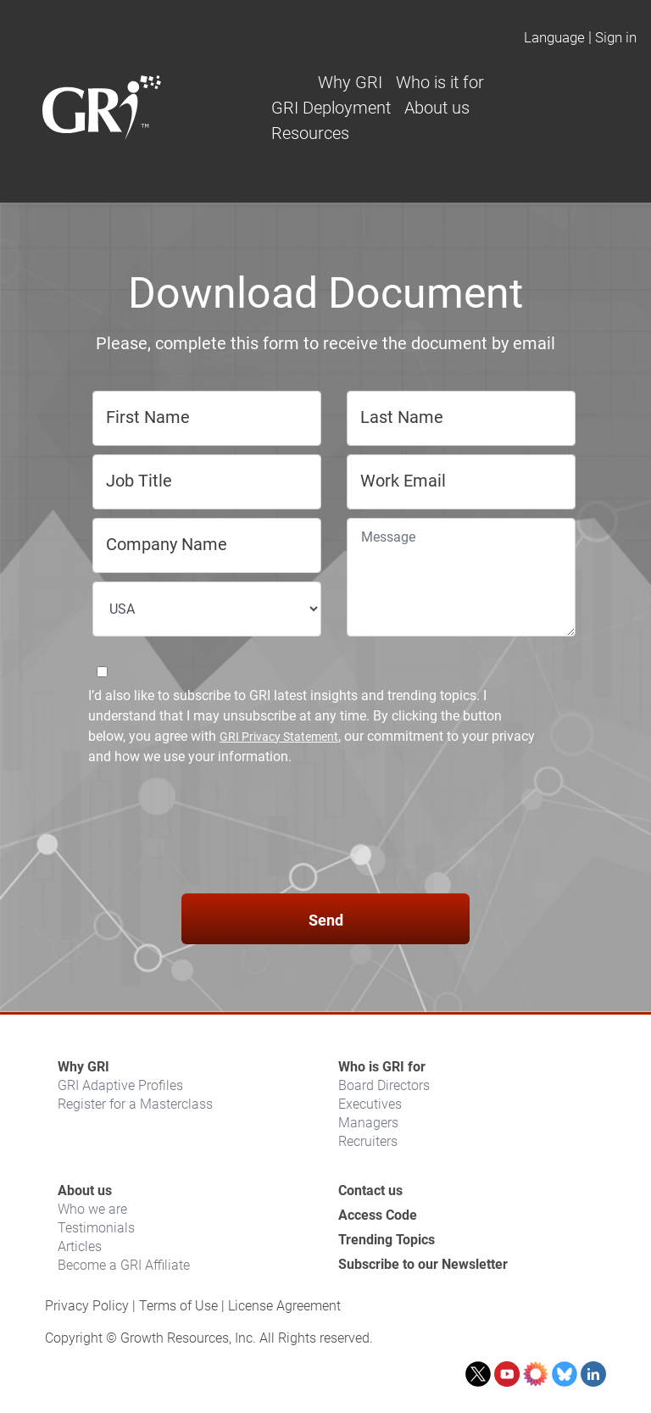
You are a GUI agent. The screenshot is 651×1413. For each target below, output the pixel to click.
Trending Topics (386, 1240)
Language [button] (554, 37)
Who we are (92, 1209)
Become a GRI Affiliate (124, 1265)
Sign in (616, 37)
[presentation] (325, 832)
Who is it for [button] (440, 82)
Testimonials (96, 1228)
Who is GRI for (382, 1067)
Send (326, 920)
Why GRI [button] (350, 82)
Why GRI (83, 1067)
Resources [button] (310, 133)
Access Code (377, 1215)
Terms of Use (178, 1306)
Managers (368, 1123)
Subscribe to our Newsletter (423, 1264)
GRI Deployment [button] (331, 107)
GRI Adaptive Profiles (120, 1085)
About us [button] (437, 107)
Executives (370, 1104)
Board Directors (384, 1085)
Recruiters (368, 1141)
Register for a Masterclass (135, 1104)
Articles (80, 1246)
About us (85, 1190)
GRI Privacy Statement (279, 736)
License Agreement (284, 1306)
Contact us (370, 1190)
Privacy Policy (87, 1306)
